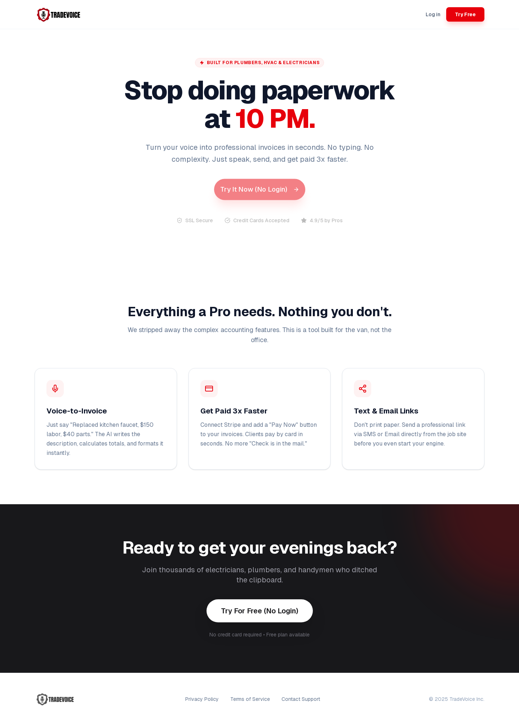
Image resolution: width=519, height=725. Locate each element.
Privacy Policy (202, 699)
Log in (433, 14)
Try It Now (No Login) (259, 189)
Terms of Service (250, 699)
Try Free (465, 14)
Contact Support (300, 699)
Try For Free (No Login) (259, 611)
